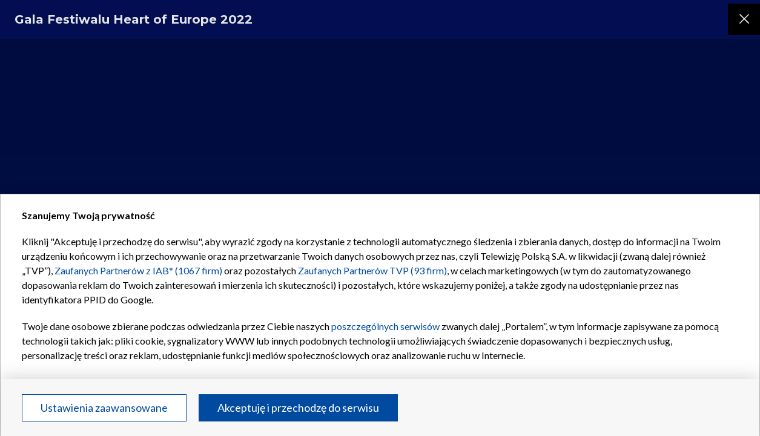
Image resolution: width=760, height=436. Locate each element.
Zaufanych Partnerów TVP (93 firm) (372, 270)
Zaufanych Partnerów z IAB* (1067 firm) (138, 270)
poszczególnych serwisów (385, 326)
